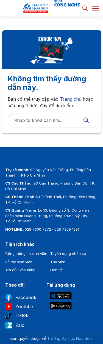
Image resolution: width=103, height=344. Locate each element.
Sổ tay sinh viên (18, 262)
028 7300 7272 (38, 229)
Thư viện (57, 262)
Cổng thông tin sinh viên (26, 253)
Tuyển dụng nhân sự (68, 253)
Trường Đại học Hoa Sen (69, 338)
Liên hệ (56, 270)
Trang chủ (70, 99)
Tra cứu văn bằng (20, 270)
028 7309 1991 (66, 229)
